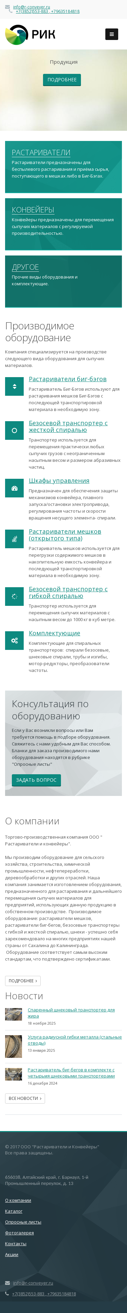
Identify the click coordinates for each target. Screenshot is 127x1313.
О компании (18, 1200)
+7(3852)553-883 (32, 11)
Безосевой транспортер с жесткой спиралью (68, 426)
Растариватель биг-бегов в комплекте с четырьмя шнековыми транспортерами (71, 1073)
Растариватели (41, 152)
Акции (11, 1254)
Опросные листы (23, 1222)
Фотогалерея (19, 1233)
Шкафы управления (59, 480)
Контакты (15, 1243)
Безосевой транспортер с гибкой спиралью (68, 592)
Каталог (13, 1211)
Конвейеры (33, 209)
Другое (25, 267)
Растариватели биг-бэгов (68, 379)
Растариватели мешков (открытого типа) (65, 534)
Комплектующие (54, 633)
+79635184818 (65, 11)
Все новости (25, 1098)
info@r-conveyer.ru (31, 7)
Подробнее (62, 79)
